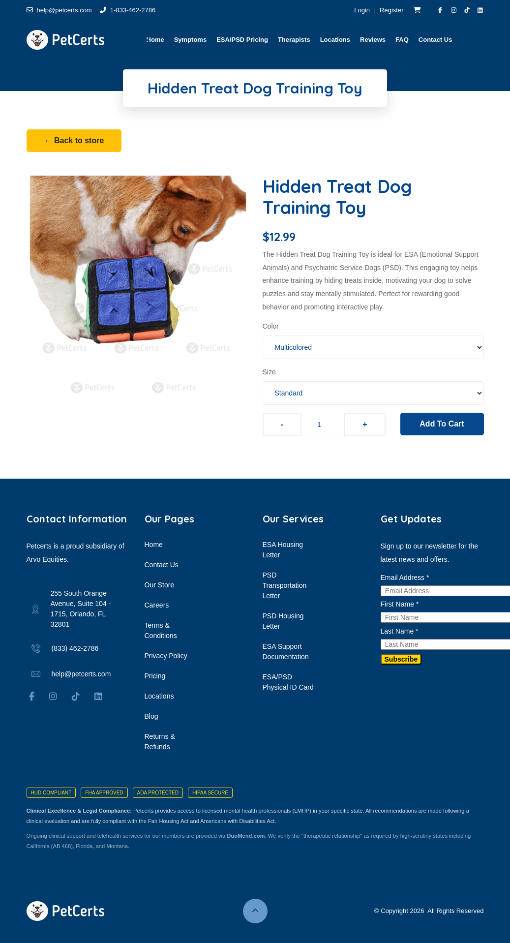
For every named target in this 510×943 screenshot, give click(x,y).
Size (269, 372)
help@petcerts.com (59, 10)
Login (362, 10)
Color (271, 326)
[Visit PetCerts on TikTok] (467, 10)
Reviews (373, 39)
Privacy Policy (166, 656)
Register (391, 10)
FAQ (402, 39)
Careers (157, 605)
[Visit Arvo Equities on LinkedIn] (480, 10)
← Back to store (74, 140)
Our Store (160, 585)
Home (154, 544)
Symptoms (190, 39)
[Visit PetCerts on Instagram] (453, 10)
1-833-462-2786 (128, 10)
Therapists (294, 39)
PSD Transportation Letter (285, 585)
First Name (400, 604)
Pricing (155, 676)
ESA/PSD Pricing (242, 39)
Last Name (400, 631)
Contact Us (435, 39)
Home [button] (155, 39)
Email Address (405, 577)
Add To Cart (442, 424)
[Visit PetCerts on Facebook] (440, 10)
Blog (151, 716)
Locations (335, 39)
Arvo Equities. (48, 559)
